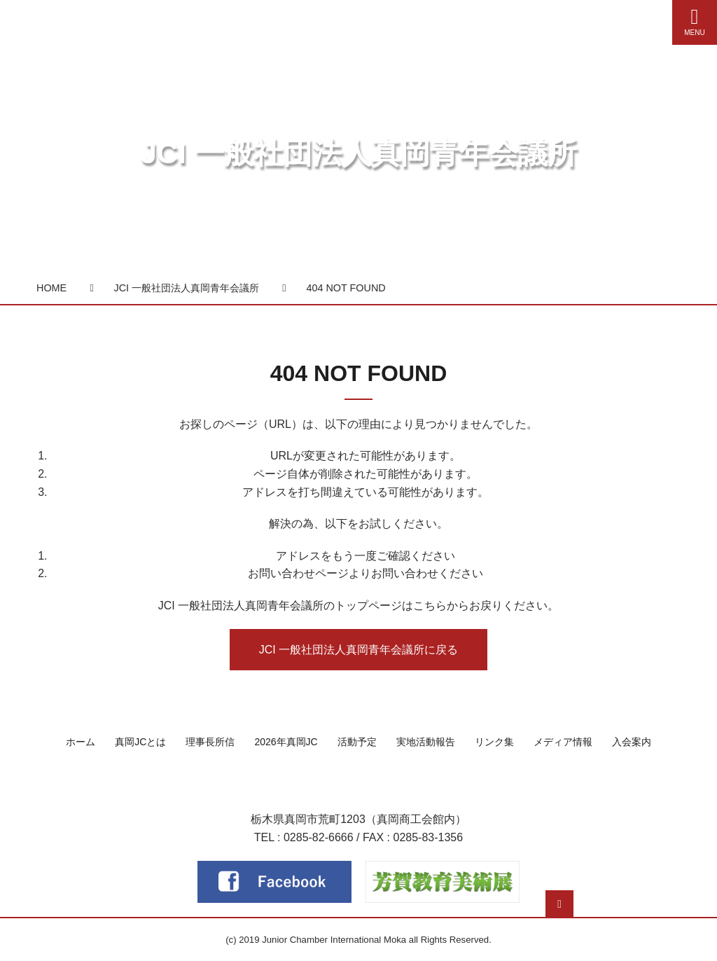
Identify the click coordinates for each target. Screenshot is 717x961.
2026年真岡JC (285, 741)
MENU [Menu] (694, 21)
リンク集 (494, 741)
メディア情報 (563, 741)
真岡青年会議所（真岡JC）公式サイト (145, 19)
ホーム (80, 741)
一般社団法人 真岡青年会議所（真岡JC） (358, 784)
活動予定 (357, 741)
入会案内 (631, 741)
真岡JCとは (140, 741)
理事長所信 (210, 741)
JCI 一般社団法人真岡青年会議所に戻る (358, 650)
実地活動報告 (425, 741)
